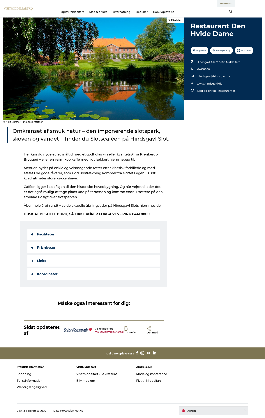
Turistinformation (31, 380)
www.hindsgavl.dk (209, 83)
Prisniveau (43, 248)
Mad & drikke (113, 12)
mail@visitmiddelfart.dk (110, 331)
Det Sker (157, 12)
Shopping (25, 374)
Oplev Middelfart (87, 12)
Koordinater (44, 274)
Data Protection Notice (70, 410)
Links (38, 261)
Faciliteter (43, 234)
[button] (132, 330)
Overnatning (136, 12)
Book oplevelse (178, 12)
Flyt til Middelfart (149, 380)
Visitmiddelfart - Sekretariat (98, 374)
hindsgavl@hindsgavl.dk (213, 76)
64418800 (203, 69)
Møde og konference (151, 374)
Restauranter (226, 90)
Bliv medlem (86, 380)
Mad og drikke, (207, 90)
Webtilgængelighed (33, 387)
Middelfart (255, 3)
